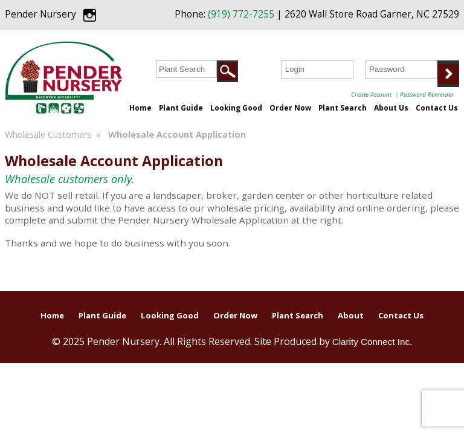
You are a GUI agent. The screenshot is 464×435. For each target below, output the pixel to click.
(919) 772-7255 (241, 14)
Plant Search (342, 107)
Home (140, 107)
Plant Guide (181, 107)
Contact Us (437, 107)
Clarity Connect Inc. (372, 342)
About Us (391, 107)
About (351, 315)
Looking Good (236, 107)
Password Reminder (427, 94)
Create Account (371, 94)
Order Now (290, 107)
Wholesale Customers (48, 134)
